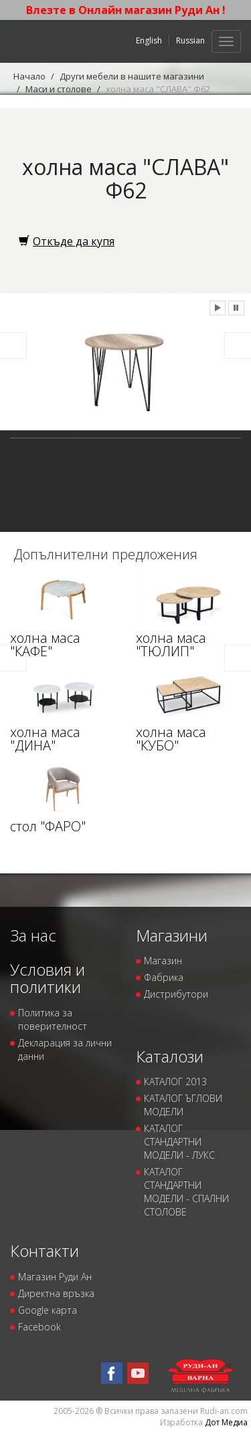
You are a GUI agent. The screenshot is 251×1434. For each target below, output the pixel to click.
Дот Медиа (226, 1422)
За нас (33, 935)
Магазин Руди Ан (55, 1276)
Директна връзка (56, 1293)
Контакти (44, 1251)
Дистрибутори (176, 994)
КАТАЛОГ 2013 (175, 1081)
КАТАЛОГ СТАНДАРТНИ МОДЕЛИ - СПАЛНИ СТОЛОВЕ (186, 1191)
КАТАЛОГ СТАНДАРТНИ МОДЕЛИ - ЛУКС (179, 1141)
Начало (29, 76)
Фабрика (163, 977)
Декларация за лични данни (65, 1049)
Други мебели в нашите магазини (132, 76)
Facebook (39, 1326)
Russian (190, 40)
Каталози (169, 1056)
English (149, 40)
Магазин (163, 960)
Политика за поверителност (52, 1019)
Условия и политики (47, 978)
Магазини (171, 935)
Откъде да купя (66, 241)
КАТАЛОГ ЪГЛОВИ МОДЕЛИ (183, 1105)
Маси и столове (58, 89)
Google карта (47, 1310)
